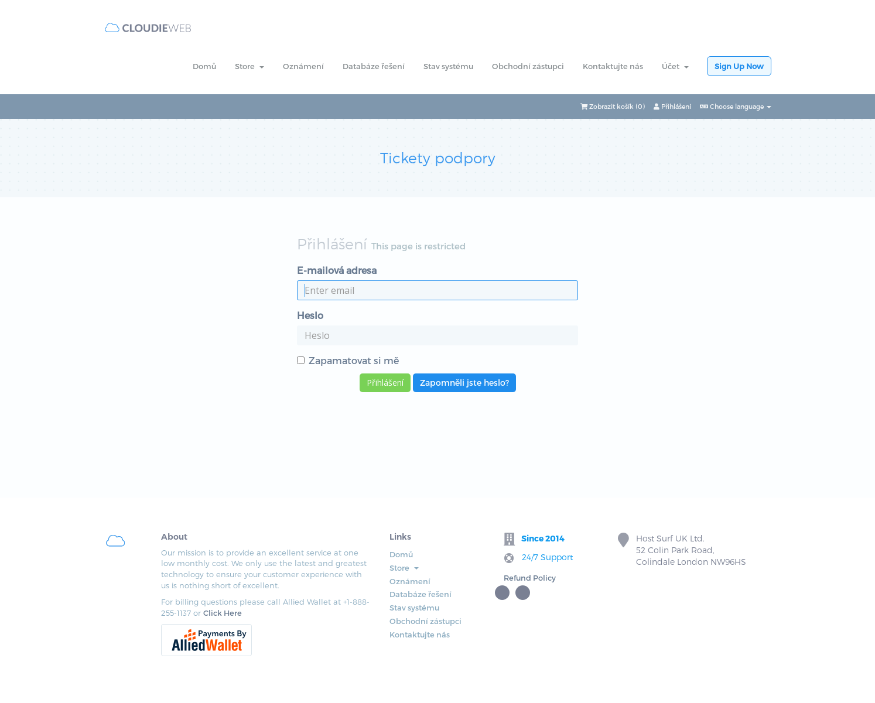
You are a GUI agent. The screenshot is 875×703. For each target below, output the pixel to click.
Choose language (735, 106)
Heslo (310, 315)
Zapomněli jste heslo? (464, 382)
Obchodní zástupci (528, 66)
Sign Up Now (739, 66)
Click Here (222, 613)
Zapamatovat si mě (348, 360)
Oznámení (303, 66)
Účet (675, 66)
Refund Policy (530, 577)
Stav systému (448, 66)
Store (249, 66)
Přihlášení (672, 106)
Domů (204, 66)
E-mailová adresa (337, 270)
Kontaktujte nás (613, 66)
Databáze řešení (374, 66)
